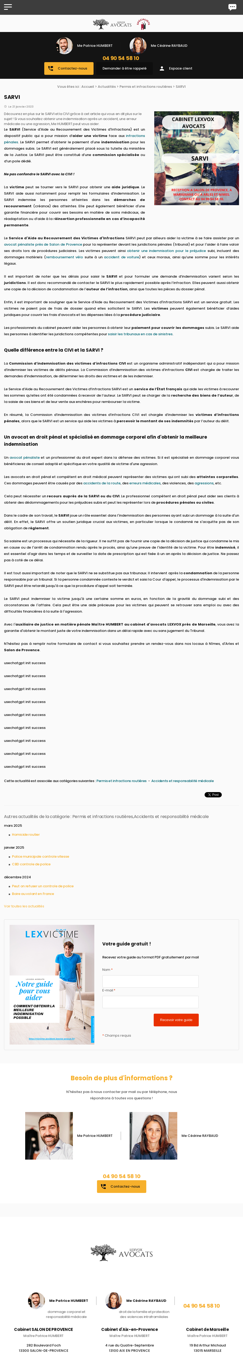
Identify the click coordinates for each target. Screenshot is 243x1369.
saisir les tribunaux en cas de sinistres (140, 334)
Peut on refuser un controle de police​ (42, 886)
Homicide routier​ (25, 834)
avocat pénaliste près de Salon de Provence (43, 244)
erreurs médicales (145, 483)
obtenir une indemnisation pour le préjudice (166, 250)
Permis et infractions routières (146, 86)
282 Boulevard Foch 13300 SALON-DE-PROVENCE (43, 1354)
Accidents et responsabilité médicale (182, 780)
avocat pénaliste (24, 457)
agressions (204, 483)
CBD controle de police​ (31, 864)
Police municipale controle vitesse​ (40, 856)
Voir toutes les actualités (24, 906)
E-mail (108, 990)
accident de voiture (121, 257)
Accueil (87, 86)
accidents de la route (102, 483)
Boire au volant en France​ (33, 893)
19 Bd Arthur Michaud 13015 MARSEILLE (207, 1354)
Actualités (107, 86)
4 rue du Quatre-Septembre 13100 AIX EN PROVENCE (129, 1354)
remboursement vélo (64, 257)
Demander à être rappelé (125, 68)
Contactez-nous (67, 68)
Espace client (175, 68)
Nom (107, 969)
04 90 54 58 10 (121, 58)
